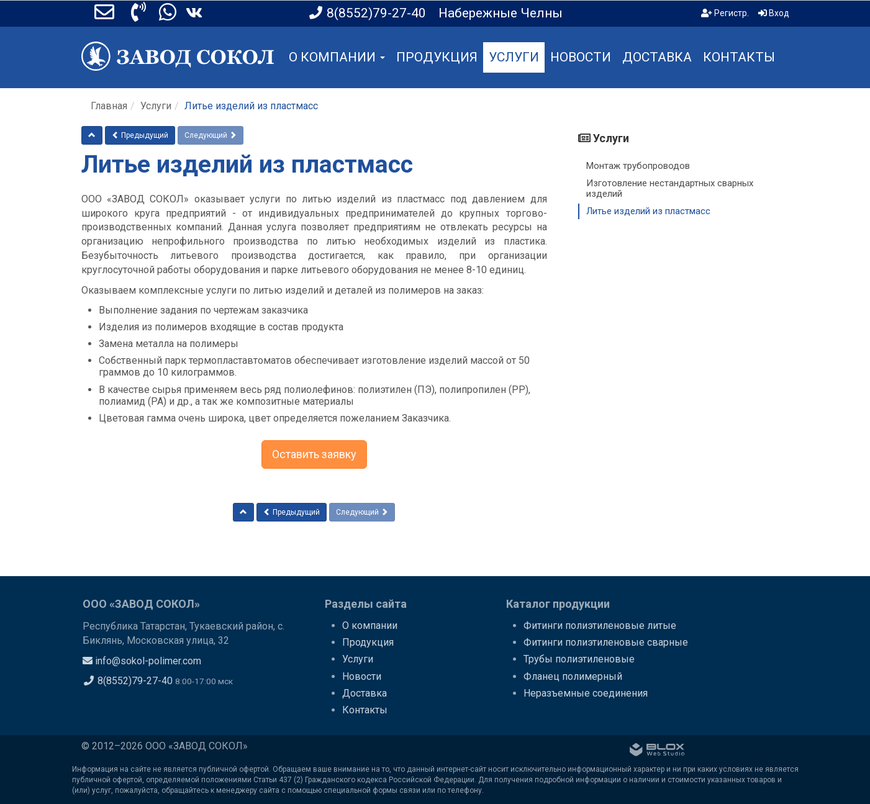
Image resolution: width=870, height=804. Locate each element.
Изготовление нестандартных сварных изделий (669, 188)
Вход (773, 13)
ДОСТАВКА (657, 57)
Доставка (364, 693)
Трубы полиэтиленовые (579, 659)
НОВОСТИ (580, 57)
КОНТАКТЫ (739, 57)
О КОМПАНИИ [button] (337, 57)
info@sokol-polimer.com (142, 661)
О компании (369, 625)
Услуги (155, 106)
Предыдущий (140, 135)
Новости (361, 676)
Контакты (364, 710)
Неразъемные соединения (585, 693)
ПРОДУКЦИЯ (437, 57)
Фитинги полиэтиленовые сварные (605, 642)
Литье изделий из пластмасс (648, 211)
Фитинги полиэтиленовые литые (599, 625)
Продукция (368, 642)
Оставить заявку (314, 454)
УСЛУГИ (514, 57)
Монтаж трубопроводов (638, 165)
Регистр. (725, 13)
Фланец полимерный (572, 676)
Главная (109, 106)
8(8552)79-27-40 (128, 681)
